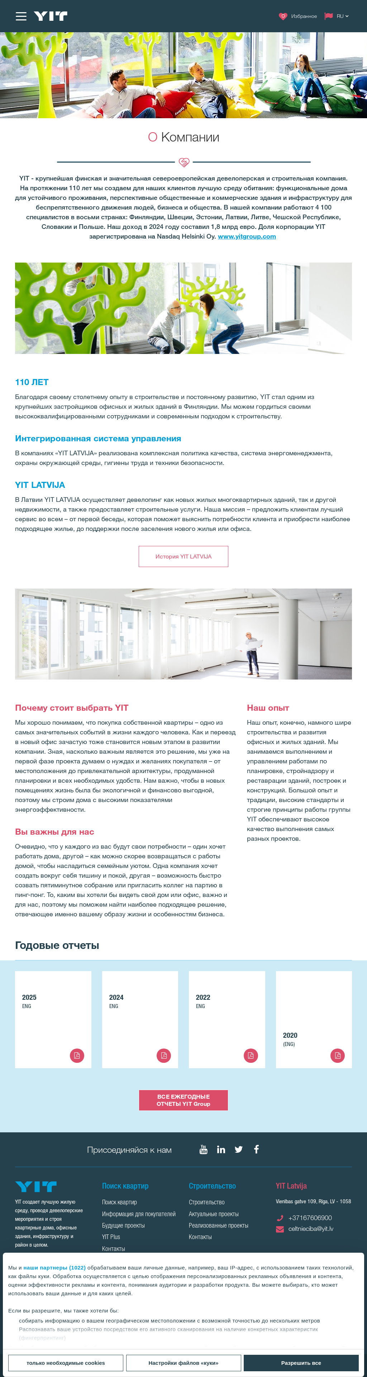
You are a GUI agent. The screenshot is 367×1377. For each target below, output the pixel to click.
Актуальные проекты (214, 1215)
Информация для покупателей (139, 1215)
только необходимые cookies (66, 1363)
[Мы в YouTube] (203, 1149)
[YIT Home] (50, 16)
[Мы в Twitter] (238, 1149)
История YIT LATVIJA (183, 556)
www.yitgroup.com (247, 236)
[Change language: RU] (338, 16)
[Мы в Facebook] (256, 1149)
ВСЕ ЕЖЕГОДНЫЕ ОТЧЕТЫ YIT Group (184, 1100)
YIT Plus (111, 1237)
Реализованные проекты (218, 1226)
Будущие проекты (123, 1226)
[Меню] (21, 16)
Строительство (207, 1203)
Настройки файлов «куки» (183, 1363)
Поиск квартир (119, 1203)
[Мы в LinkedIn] (221, 1149)
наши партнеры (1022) (55, 1268)
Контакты (113, 1249)
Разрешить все (301, 1363)
